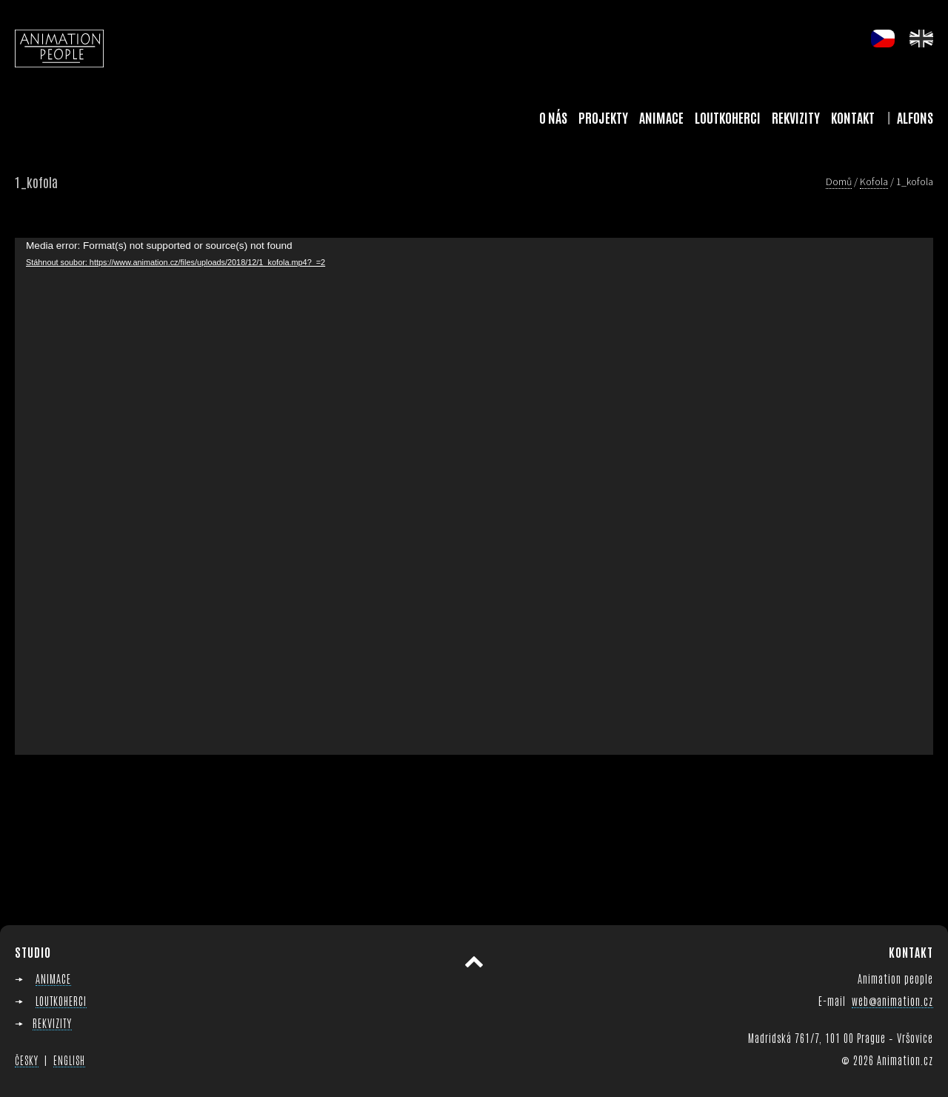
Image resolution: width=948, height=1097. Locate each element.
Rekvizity (796, 117)
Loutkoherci (728, 117)
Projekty (603, 117)
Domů (839, 181)
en (921, 38)
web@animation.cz (892, 1000)
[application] (474, 496)
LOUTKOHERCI (61, 1000)
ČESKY (27, 1060)
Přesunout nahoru (474, 962)
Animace (661, 117)
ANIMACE (53, 978)
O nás (553, 117)
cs (883, 38)
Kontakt (853, 117)
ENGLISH (69, 1060)
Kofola (874, 181)
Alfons (915, 117)
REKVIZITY (52, 1023)
